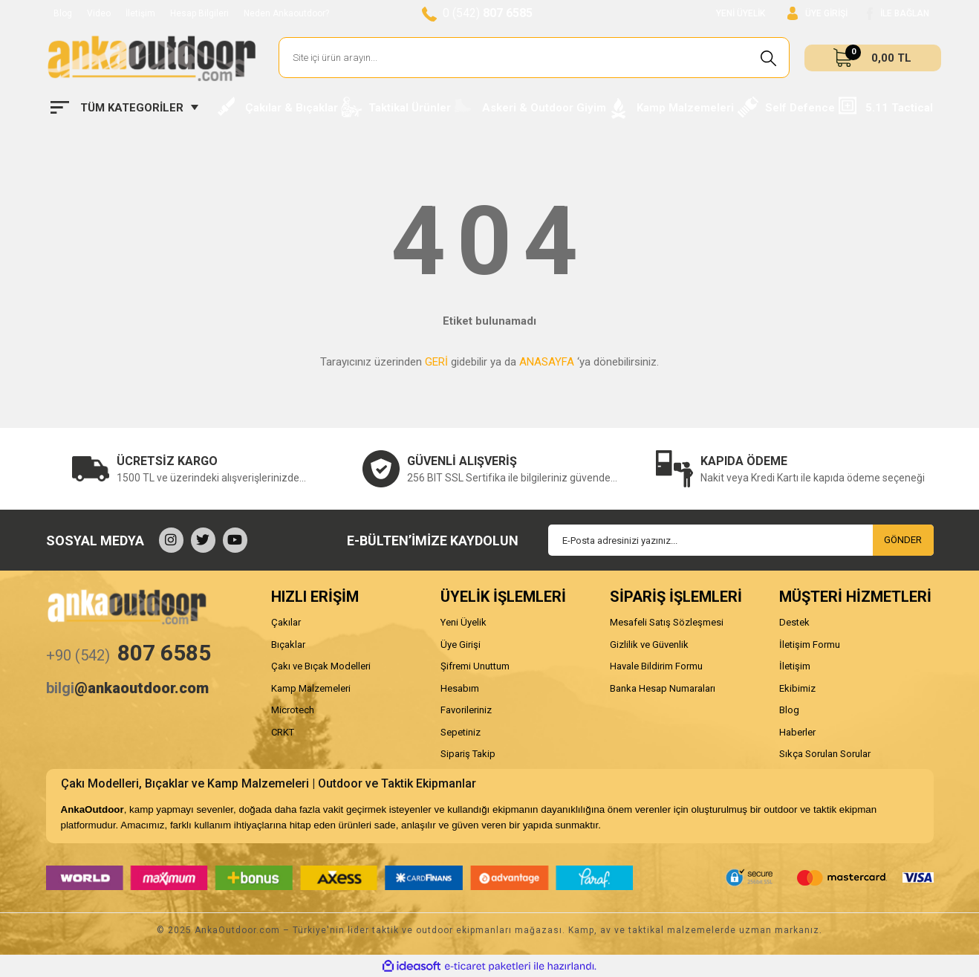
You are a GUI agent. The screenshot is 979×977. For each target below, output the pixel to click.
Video (99, 13)
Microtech (292, 709)
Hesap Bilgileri (199, 13)
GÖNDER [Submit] (903, 539)
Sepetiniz (460, 732)
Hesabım (459, 688)
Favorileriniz (466, 709)
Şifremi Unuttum (475, 666)
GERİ (436, 362)
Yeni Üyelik (463, 622)
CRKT (282, 732)
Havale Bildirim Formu (656, 666)
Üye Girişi (460, 644)
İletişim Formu (809, 644)
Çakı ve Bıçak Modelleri (321, 666)
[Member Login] (817, 14)
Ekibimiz (797, 688)
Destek (794, 622)
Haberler (797, 732)
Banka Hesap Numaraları (662, 688)
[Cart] (872, 58)
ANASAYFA (546, 362)
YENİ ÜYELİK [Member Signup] (740, 13)
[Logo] (151, 58)
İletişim (140, 13)
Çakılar (286, 622)
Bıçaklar (288, 644)
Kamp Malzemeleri (311, 688)
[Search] (534, 57)
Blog (62, 13)
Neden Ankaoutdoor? (286, 13)
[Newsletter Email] (741, 540)
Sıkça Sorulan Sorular (825, 753)
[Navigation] (124, 108)
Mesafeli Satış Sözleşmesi (666, 622)
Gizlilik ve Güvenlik (649, 644)
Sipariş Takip (467, 753)
